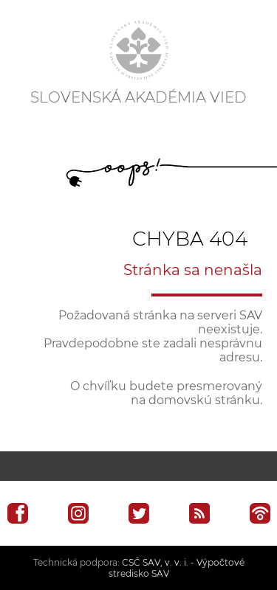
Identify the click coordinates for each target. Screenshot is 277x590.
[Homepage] (138, 50)
